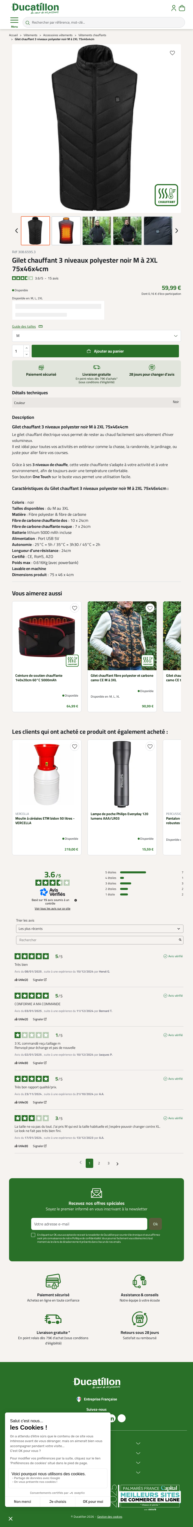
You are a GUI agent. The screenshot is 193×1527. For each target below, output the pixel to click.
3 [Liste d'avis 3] (109, 1163)
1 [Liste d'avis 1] (89, 1163)
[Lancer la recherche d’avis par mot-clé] (180, 940)
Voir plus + (22, 1249)
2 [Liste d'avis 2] (99, 1163)
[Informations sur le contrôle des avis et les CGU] (76, 900)
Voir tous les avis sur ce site (52, 908)
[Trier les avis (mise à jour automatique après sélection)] (99, 929)
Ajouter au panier (109, 351)
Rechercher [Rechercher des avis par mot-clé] (97, 940)
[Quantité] (21, 351)
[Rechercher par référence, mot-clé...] (104, 22)
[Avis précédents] (80, 1163)
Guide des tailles (24, 326)
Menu (14, 22)
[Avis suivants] (117, 1163)
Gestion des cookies (109, 1516)
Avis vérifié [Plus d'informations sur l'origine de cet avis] (175, 956)
